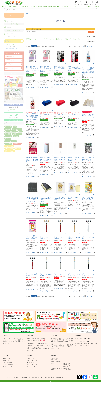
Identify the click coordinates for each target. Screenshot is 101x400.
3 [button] (87, 46)
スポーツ (71, 6)
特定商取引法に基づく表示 (37, 377)
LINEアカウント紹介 (8, 362)
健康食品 (15, 6)
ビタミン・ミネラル (32, 6)
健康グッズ (60, 6)
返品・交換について (32, 364)
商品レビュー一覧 (7, 366)
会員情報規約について (64, 377)
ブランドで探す (9, 148)
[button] (81, 46)
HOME (27, 13)
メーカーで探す (9, 146)
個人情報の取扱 (51, 377)
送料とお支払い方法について (39, 348)
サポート (29, 355)
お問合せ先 (78, 335)
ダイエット (4, 6)
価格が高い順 (51, 46)
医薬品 (40, 6)
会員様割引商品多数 (10, 56)
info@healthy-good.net (11, 48)
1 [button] (83, 46)
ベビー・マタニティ (80, 6)
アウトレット (95, 6)
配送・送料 (30, 335)
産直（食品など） (9, 151)
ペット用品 (88, 6)
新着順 (38, 46)
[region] (50, 7)
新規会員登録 (6, 358)
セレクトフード (22, 6)
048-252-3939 (10, 44)
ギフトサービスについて (33, 366)
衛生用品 (45, 6)
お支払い (5, 335)
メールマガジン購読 (8, 364)
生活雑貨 (66, 6)
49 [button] (91, 46)
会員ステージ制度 (9, 68)
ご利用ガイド (18, 341)
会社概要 (53, 355)
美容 (10, 6)
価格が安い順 (44, 46)
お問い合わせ (24, 377)
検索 (91, 31)
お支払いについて (31, 362)
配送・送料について (32, 360)
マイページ (6, 355)
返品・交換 (54, 335)
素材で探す (18, 148)
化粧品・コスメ (52, 6)
